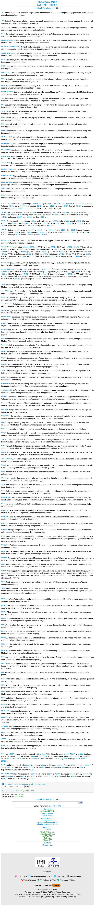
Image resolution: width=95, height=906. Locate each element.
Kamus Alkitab (47, 814)
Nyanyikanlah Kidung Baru (47, 823)
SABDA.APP (47, 836)
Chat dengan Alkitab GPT (25, 791)
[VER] (39, 5)
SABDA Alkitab (28, 880)
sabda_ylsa (21, 876)
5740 (84, 256)
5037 (51, 208)
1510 (57, 208)
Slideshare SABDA (66, 880)
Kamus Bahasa (47, 816)
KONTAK (38, 885)
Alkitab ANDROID (48, 811)
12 (53, 8)
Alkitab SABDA (19, 794)
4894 (35, 204)
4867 (21, 208)
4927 (26, 269)
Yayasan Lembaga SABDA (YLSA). (39, 892)
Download (47, 809)
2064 (48, 204)
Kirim (27, 786)
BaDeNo (47, 838)
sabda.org (72, 897)
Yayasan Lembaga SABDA (40, 876)
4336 (43, 208)
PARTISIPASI (46, 885)
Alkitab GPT (20, 796)
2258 (62, 254)
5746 (4, 254)
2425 (79, 206)
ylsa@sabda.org (47, 897)
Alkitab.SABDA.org (47, 832)
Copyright (47, 829)
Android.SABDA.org (47, 834)
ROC (59, 806)
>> (60, 8)
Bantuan (47, 843)
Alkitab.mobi (47, 827)
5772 (31, 256)
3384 (90, 204)
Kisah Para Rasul (44, 8)
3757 (66, 206)
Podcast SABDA (46, 880)
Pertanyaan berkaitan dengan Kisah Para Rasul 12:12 (26, 784)
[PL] (51, 5)
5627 (76, 247)
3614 (69, 204)
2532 (30, 208)
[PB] (55, 5)
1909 (57, 204)
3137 (81, 204)
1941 (39, 206)
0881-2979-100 (28, 897)
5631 (32, 247)
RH (54, 806)
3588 (22, 206)
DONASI (56, 885)
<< (35, 8)
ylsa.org (64, 897)
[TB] (45, 5)
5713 (68, 254)
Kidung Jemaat (47, 821)
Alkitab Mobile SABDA (47, 2)
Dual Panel (47, 845)
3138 (52, 206)
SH (50, 806)
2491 (12, 206)
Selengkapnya (74, 876)
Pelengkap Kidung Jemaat (47, 824)
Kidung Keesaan (47, 819)
